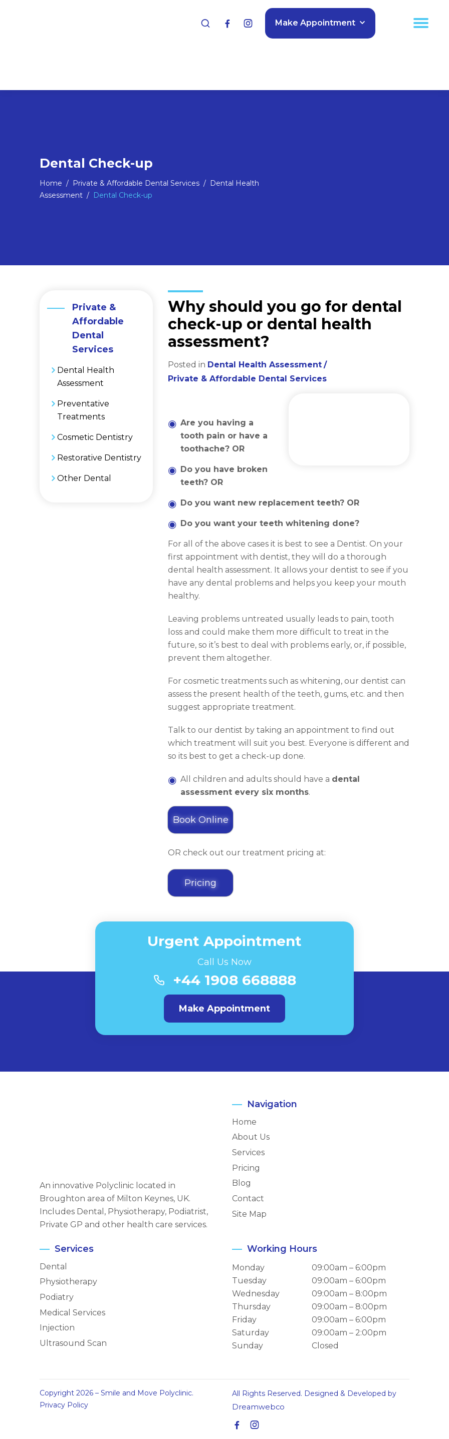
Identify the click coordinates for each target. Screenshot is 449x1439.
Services (248, 1152)
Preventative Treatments (83, 410)
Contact (248, 1198)
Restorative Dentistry (99, 457)
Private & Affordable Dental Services (247, 378)
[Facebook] (226, 23)
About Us (251, 1137)
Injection (57, 1328)
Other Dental (84, 478)
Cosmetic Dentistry (95, 437)
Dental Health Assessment (85, 376)
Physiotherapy (68, 1282)
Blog (241, 1183)
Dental (53, 1266)
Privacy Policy (64, 1404)
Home (244, 1122)
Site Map (249, 1214)
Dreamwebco (256, 1406)
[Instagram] (247, 23)
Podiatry (57, 1297)
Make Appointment (314, 22)
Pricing (246, 1168)
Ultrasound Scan (73, 1343)
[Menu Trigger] (421, 23)
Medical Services (72, 1312)
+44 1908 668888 (234, 980)
